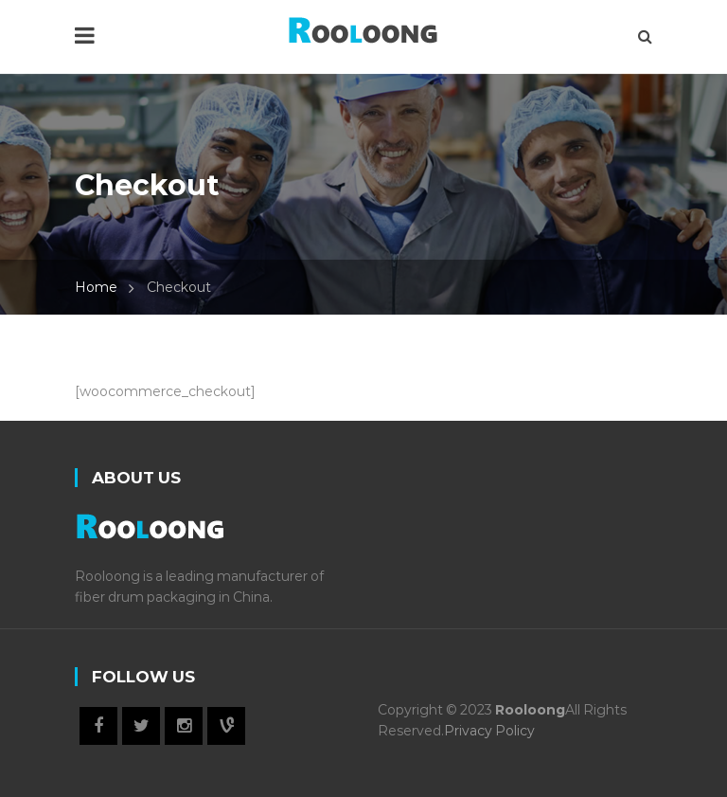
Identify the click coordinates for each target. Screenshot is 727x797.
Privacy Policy (489, 730)
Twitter (141, 726)
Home (96, 287)
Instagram (184, 726)
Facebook (98, 726)
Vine (226, 726)
